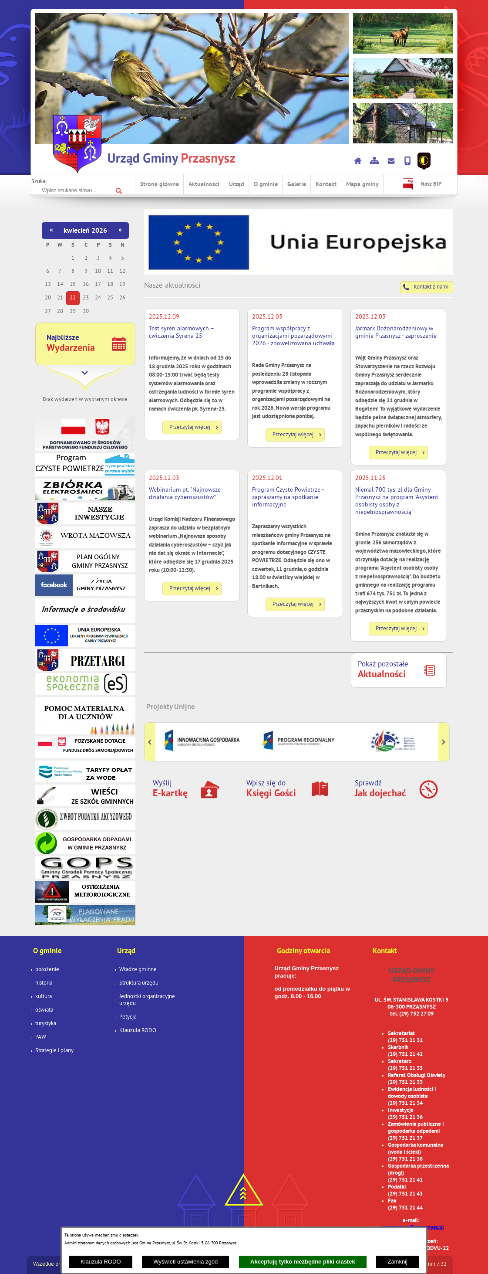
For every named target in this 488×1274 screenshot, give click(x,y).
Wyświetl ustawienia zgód (185, 1261)
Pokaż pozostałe (383, 670)
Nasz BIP (431, 184)
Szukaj (39, 181)
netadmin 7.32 (430, 1264)
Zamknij (397, 1261)
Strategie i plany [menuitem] (54, 1050)
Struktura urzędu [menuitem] (138, 983)
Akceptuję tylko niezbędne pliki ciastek (302, 1261)
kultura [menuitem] (43, 996)
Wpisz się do (271, 789)
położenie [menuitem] (47, 969)
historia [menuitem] (43, 983)
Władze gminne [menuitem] (138, 969)
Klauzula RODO (101, 1261)
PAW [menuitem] (40, 1037)
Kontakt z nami (431, 287)
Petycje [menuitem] (128, 1017)
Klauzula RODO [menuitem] (137, 1030)
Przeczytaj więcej (189, 427)
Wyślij (170, 789)
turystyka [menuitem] (45, 1023)
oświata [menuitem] (44, 1010)
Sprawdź (380, 789)
